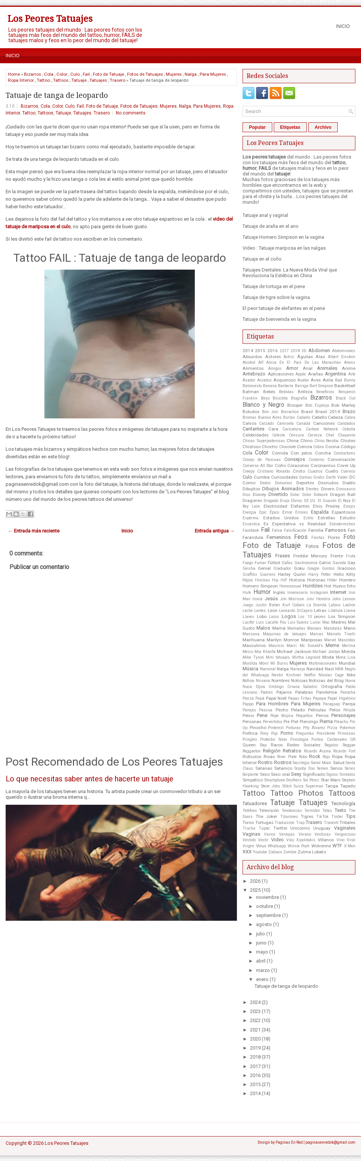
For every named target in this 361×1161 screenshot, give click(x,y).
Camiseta (285, 423)
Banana (270, 385)
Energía (249, 512)
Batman (251, 391)
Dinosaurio (345, 489)
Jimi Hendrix (318, 599)
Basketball (344, 385)
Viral (351, 840)
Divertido (278, 494)
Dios (246, 494)
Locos (274, 616)
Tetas (327, 810)
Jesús (271, 598)
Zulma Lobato (311, 851)
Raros (277, 745)
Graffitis (250, 574)
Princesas (346, 733)
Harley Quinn (292, 574)
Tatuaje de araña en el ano (271, 226)
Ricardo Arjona (317, 751)
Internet (338, 592)
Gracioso (346, 568)
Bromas (249, 417)
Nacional (268, 669)
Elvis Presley (326, 506)
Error (287, 512)
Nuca (247, 686)
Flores (334, 537)
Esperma (250, 518)
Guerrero (267, 574)
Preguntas (305, 733)
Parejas (249, 710)
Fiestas (318, 537)
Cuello (331, 471)
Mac (326, 622)
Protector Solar (273, 739)
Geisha (249, 568)
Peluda (349, 710)
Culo (75, 74)
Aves (316, 380)
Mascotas (346, 640)
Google (313, 568)
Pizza (332, 727)
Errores (301, 512)
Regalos (331, 745)
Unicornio (300, 828)
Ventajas (287, 834)
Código (348, 446)
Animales (327, 368)
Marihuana (254, 639)
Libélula (335, 610)
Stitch (287, 786)
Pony (264, 733)
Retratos (292, 751)
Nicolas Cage (331, 675)
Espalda (320, 512)
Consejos (294, 459)
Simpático (253, 780)
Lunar (315, 622)
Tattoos (60, 80)
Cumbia (262, 477)
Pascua (265, 710)
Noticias (299, 680)
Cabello (319, 417)
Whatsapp (277, 846)
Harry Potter (319, 574)
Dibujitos (251, 488)
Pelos (334, 709)
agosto (264, 924)
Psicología (299, 739)
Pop (274, 733)
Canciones (324, 423)
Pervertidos (272, 721)
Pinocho (258, 727)
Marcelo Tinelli (341, 634)
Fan (351, 530)
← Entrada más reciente (33, 531)
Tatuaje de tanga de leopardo (57, 95)
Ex (266, 523)
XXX (247, 851)
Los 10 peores (312, 616)
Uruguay (322, 828)
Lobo (262, 616)
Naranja (297, 669)
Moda (328, 657)
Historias (316, 580)
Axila (328, 380)
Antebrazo (254, 374)
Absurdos (252, 356)
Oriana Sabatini (302, 686)
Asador (249, 380)
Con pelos (301, 453)
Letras (320, 610)
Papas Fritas (299, 698)
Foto (349, 537)
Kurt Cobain (293, 605)
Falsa (277, 530)
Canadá (303, 423)
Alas (320, 356)
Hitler (332, 580)
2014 (248, 350)
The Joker (267, 816)
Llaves (248, 616)
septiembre (268, 915)
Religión (272, 751)
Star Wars (331, 780)
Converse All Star (258, 465)
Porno (287, 733)
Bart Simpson (321, 385)
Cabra (349, 417)
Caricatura (291, 429)
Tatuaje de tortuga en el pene (274, 286)
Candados (346, 423)
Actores (273, 356)
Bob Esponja (317, 405)
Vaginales (344, 828)
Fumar (260, 562)
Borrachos (290, 411)
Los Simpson (342, 616)
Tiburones (289, 816)
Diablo (349, 482)
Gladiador (282, 568)
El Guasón (327, 500)
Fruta (350, 556)
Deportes (305, 482)
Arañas (315, 374)
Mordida (250, 663)
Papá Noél (276, 698)
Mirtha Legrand (306, 657)
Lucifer (249, 622)
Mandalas (333, 628)
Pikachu (341, 721)
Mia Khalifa (265, 651)
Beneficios (325, 391)
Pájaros (284, 692)
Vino (340, 840)
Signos (332, 774)
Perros (322, 715)
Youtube (260, 852)
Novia (350, 680)
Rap (263, 745)
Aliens (349, 362)
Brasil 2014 (327, 411)
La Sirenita (316, 605)
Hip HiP (279, 580)
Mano (349, 628)
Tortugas (264, 822)
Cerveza (315, 435)
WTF (337, 845)
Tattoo (43, 80)
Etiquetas (290, 127)
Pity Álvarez (314, 727)
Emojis (349, 506)
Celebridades (255, 435)
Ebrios (296, 500)
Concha (323, 453)
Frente (337, 555)
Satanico (283, 768)
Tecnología (343, 803)
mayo (262, 952)
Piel (294, 721)
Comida (280, 453)
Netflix (309, 675)
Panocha (347, 692)
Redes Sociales (303, 745)
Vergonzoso (345, 834)
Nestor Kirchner (286, 675)
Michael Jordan (326, 651)
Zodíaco (275, 852)
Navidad (314, 668)
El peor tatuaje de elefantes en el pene (284, 308)
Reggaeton (252, 751)
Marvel (330, 640)
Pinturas (293, 727)
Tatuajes (98, 80)
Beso (265, 398)
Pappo (248, 704)
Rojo (326, 756)
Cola (48, 74)
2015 (260, 350)
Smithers (294, 780)
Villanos (326, 839)
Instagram (319, 592)
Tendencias (292, 810)
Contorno (316, 459)
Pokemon (347, 727)
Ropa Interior (21, 80)
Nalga (191, 74)
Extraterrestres (342, 524)
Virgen (248, 846)
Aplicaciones (281, 374)
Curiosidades (284, 477)
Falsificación (295, 530)
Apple (301, 374)
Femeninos (279, 537)
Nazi (329, 668)
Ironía (257, 599)
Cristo (299, 471)
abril (260, 961)
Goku (299, 568)
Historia (297, 580)
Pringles (250, 739)
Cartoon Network (322, 429)
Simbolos (347, 774)
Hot (327, 586)
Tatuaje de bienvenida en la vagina (279, 319)
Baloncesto (252, 385)
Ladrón (349, 605)
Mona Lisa (345, 657)
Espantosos (343, 512)
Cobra (318, 446)
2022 (255, 1020)
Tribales (347, 822)
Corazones (298, 465)
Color (61, 74)
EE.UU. (310, 500)
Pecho (282, 709)
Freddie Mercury (310, 555)
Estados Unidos (281, 517)
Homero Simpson (260, 586)
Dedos (265, 483)
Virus (261, 845)
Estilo (308, 518)
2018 (295, 350)
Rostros (282, 762)
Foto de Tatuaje (108, 74)
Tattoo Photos (296, 793)
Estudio (347, 517)
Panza (248, 698)
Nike (351, 674)
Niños (248, 680)
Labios (335, 605)
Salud (338, 762)
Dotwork (321, 494)
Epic (263, 512)
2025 (255, 890)
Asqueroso (284, 380)
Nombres (281, 680)
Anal (307, 368)
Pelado (298, 709)
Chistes (347, 440)
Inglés (279, 592)
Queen (249, 745)
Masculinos (254, 645)
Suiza (298, 786)
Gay (351, 562)
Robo (303, 756)
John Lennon (343, 599)
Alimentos (253, 368)
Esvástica (251, 524)
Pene (262, 715)
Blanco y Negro (263, 404)
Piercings (309, 721)
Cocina (332, 446)
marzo (263, 970)
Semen (322, 768)
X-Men (349, 846)
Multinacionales (323, 663)
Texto (340, 810)
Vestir (263, 840)
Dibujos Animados (282, 488)
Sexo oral (280, 774)
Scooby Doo (304, 768)
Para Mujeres (213, 74)
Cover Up (346, 465)
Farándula (253, 537)
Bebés (269, 391)
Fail (86, 74)
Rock (314, 756)
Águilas (305, 356)
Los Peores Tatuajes (50, 19)
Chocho (270, 446)
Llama (349, 610)
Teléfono (250, 810)
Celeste (278, 435)
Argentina (335, 374)
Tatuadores (255, 803)
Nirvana (263, 680)
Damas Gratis (312, 477)
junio (261, 943)
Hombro (347, 580)
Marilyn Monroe (283, 639)
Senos (336, 768)
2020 (255, 1039)
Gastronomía (305, 562)
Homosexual (290, 586)
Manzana (251, 634)
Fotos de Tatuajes (145, 74)
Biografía (299, 398)
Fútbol (274, 562)
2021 (255, 1030)
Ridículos (252, 756)
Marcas (316, 634)
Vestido (249, 840)
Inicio (343, 26)
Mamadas (296, 628)
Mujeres (174, 74)
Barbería (285, 385)
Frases (282, 555)
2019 (255, 1048)
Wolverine (321, 845)
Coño (280, 465)
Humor (262, 592)
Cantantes (253, 429)
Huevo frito (344, 586)
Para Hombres (272, 703)
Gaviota (339, 562)
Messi (248, 651)
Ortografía (331, 686)
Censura (296, 435)
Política (250, 733)
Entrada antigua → (215, 531)
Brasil (307, 411)
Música (250, 668)
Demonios (283, 483)
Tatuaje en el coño (262, 259)
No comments (131, 113)
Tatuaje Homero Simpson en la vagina (283, 237)
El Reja (344, 500)
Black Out (346, 398)
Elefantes (300, 506)
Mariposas (311, 639)
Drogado (271, 500)
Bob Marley (343, 405)
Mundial (347, 663)
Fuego (248, 562)
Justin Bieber (267, 605)
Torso (248, 822)
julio (260, 934)
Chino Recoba (326, 440)
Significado (314, 774)
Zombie (289, 852)
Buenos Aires (270, 417)
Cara (273, 429)
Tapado (347, 786)
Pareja (349, 703)
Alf (260, 362)
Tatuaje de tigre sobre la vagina (276, 297)
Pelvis (248, 715)
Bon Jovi (270, 411)
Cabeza (335, 417)
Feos (301, 537)
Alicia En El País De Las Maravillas (303, 362)
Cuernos (348, 471)
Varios (270, 834)
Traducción (284, 822)
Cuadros (315, 471)
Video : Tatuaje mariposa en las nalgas (284, 248)
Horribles (313, 586)
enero (262, 979)
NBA (339, 669)
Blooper (295, 405)
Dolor (306, 494)
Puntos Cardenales (329, 739)
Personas (252, 721)
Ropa (337, 756)
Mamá (278, 628)
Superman (314, 786)
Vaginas (251, 834)
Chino (306, 440)
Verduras (322, 834)
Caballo (303, 417)
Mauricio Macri (282, 645)
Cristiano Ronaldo (273, 471)
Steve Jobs (271, 786)
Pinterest (276, 727)
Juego (248, 605)
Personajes (343, 715)
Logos (289, 616)
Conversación (341, 459)
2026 (255, 881)
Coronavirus (323, 465)
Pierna (326, 721)
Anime (348, 368)
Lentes (260, 610)
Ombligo (276, 686)
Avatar (303, 380)
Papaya (319, 698)
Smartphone (274, 780)
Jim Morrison (292, 599)
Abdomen (319, 350)
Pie (287, 721)
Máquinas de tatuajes (284, 634)
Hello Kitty (344, 574)
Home (14, 74)
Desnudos (328, 482)
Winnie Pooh (299, 846)
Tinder (337, 816)
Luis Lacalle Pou (271, 622)
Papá (259, 698)
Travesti (331, 822)
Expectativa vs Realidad (299, 523)
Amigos (275, 368)
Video (277, 839)
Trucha (249, 828)
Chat (330, 435)
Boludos (251, 411)
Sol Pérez (311, 780)
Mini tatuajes (278, 657)
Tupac (264, 828)
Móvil (263, 663)
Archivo (323, 127)
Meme (332, 645)
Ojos (260, 686)
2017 (284, 350)
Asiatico (264, 380)
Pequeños (304, 715)
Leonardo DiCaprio (295, 610)
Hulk (247, 592)
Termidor (312, 810)
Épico (274, 512)
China (293, 440)
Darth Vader (337, 477)
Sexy (296, 774)
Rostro (265, 762)
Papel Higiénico (341, 698)
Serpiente (250, 774)
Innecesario (297, 592)
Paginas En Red (289, 1142)
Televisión (269, 810)
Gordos (328, 568)
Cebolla (348, 429)
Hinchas (262, 580)
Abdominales (343, 350)
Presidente (326, 733)
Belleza (305, 391)
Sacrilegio (301, 762)
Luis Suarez (298, 622)
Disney (259, 494)
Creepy (249, 471)
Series (350, 768)
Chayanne (346, 435)
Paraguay (331, 704)
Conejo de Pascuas (262, 459)
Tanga (331, 786)
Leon (273, 610)
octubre (264, 906)
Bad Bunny (345, 380)
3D (304, 350)
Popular (257, 127)
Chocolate (287, 446)
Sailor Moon (321, 762)
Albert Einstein (342, 356)
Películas (317, 709)
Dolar (295, 494)
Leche (248, 610)
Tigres (307, 816)
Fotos (312, 546)
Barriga (301, 385)
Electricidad (275, 506)
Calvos (249, 423)
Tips (350, 816)
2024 (255, 1002)
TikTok (322, 816)
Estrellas (326, 517)
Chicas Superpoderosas (264, 440)
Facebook (251, 530)
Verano (305, 834)
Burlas (289, 417)
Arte (351, 374)
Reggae (349, 745)
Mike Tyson (253, 657)
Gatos (325, 562)
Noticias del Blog (326, 680)
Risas (269, 756)
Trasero (117, 80)
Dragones (252, 500)
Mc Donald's (311, 645)
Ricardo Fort (344, 751)
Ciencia (304, 446)
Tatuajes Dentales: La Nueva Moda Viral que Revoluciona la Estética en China (290, 272)
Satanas (263, 768)
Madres (338, 622)
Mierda (348, 651)
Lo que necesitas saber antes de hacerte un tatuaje (89, 778)
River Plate (287, 756)
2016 (272, 350)
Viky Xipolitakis (300, 840)
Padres (267, 692)
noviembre (267, 897)
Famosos (335, 530)
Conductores (344, 453)
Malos (263, 628)
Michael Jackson (294, 651)
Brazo (349, 411)
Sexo (265, 774)
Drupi (285, 500)
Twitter (280, 828)
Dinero (327, 488)
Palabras (304, 692)
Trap (300, 822)
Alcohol (249, 362)
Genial (264, 568)
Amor (292, 368)
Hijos (248, 580)
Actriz (289, 356)
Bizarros (32, 74)
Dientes (312, 489)
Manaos (314, 628)
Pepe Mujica (281, 715)
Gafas (287, 562)
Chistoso (252, 446)
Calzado (266, 423)
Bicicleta (280, 398)
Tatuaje (78, 80)
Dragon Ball (342, 494)
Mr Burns (279, 663)
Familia (315, 530)
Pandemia (326, 692)
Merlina (348, 645)
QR (352, 739)
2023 (255, 1011)
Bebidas (286, 391)
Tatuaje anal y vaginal (265, 215)
